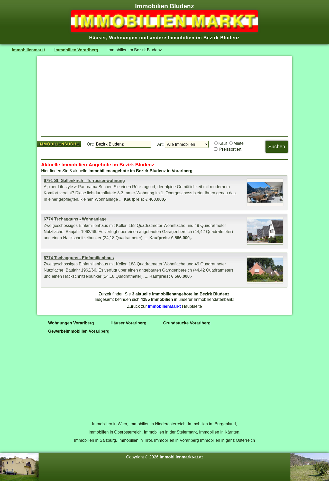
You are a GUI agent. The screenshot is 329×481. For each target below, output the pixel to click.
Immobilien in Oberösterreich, (116, 432)
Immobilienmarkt (28, 49)
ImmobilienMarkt (164, 306)
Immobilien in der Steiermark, (171, 432)
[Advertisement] (164, 96)
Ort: (90, 144)
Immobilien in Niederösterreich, (158, 423)
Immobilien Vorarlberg (76, 49)
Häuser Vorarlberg (129, 323)
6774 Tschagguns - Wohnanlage (75, 219)
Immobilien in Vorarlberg (176, 440)
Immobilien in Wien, (110, 423)
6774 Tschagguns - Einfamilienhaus (79, 257)
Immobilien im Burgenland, (212, 423)
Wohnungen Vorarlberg (71, 323)
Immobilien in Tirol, (135, 440)
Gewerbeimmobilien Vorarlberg (78, 331)
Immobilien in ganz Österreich (227, 440)
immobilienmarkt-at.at (181, 457)
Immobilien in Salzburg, (95, 440)
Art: (160, 144)
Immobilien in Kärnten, (220, 432)
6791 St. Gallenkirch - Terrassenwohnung (84, 180)
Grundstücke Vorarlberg (187, 323)
